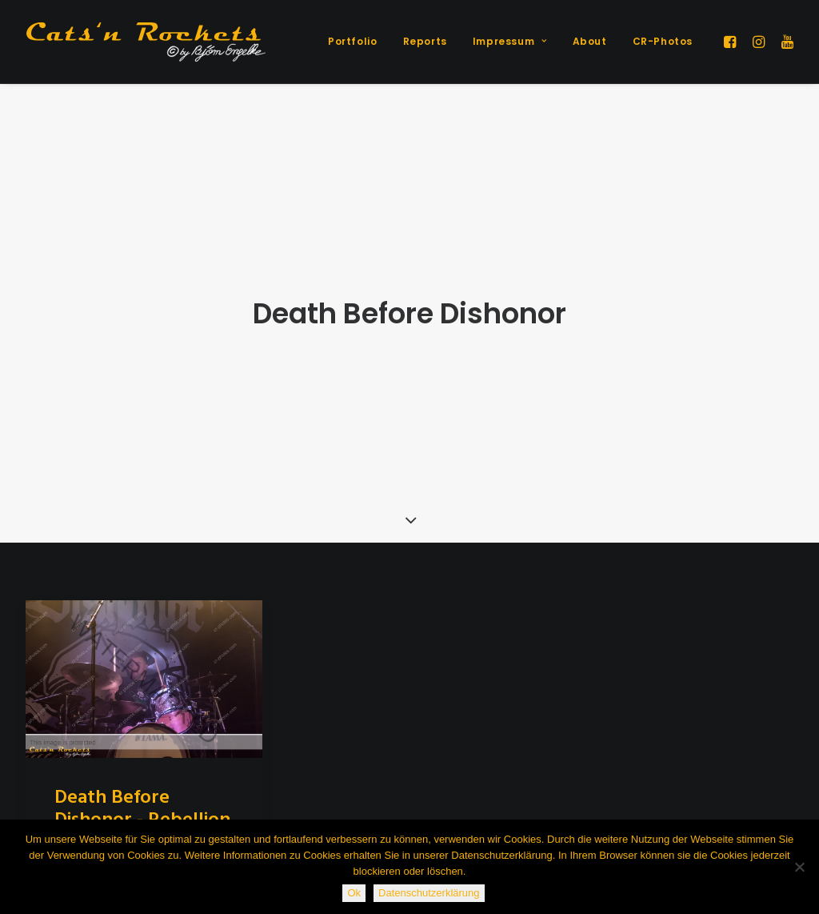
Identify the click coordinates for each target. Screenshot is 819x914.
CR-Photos (663, 41)
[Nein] (799, 867)
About (590, 41)
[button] (732, 41)
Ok (354, 893)
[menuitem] (352, 41)
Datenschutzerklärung (428, 893)
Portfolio (352, 41)
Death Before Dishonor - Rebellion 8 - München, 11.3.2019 (142, 780)
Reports (425, 41)
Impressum (510, 41)
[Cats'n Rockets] (146, 42)
